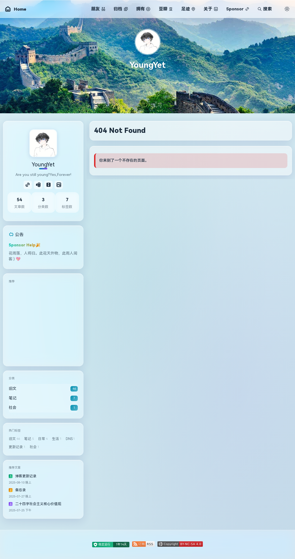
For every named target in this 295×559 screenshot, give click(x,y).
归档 (121, 8)
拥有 (143, 8)
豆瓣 (166, 8)
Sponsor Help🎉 (25, 245)
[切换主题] (287, 9)
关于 (211, 8)
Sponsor (237, 8)
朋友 (98, 8)
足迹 (188, 8)
